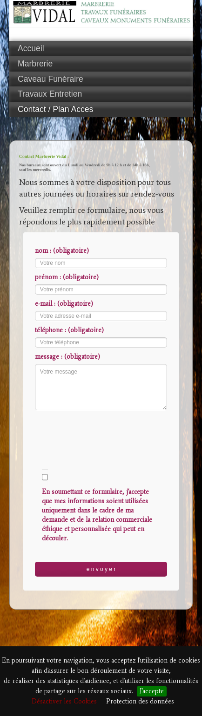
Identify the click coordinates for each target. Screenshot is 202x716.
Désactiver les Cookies (64, 701)
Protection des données (140, 701)
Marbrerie (35, 63)
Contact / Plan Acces (55, 109)
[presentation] (105, 431)
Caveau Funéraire (50, 79)
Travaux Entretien (50, 94)
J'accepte (152, 691)
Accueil (31, 48)
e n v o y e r (101, 569)
